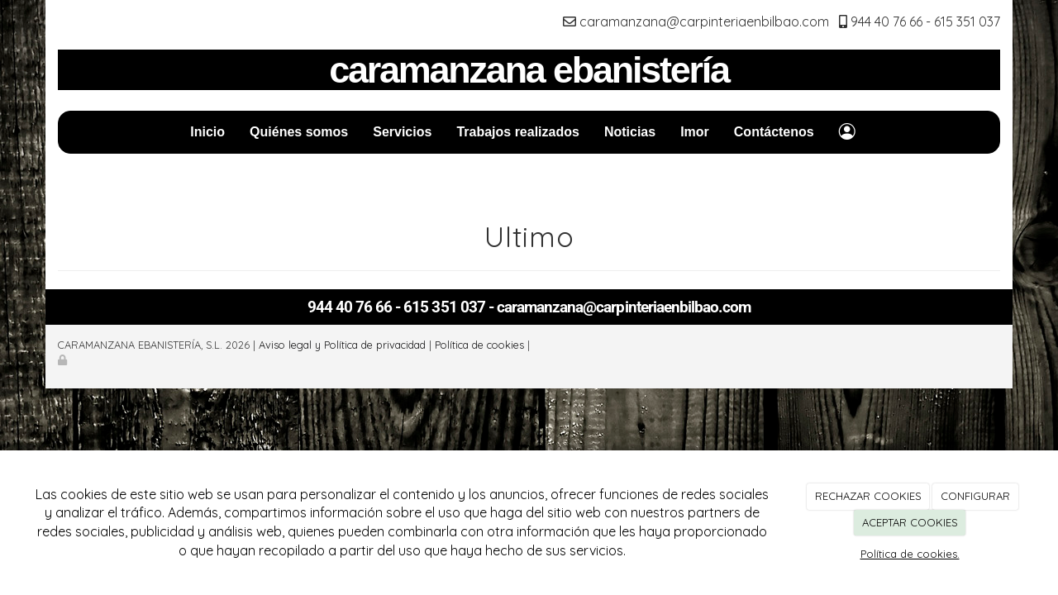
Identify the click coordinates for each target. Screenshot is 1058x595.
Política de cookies (479, 344)
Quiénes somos (299, 132)
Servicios (402, 132)
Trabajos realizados (517, 132)
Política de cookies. (910, 553)
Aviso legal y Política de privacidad (342, 344)
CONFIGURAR (975, 495)
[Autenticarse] (63, 359)
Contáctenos (774, 132)
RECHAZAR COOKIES (868, 495)
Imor (694, 132)
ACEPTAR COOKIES (910, 522)
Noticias (629, 132)
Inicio (207, 132)
